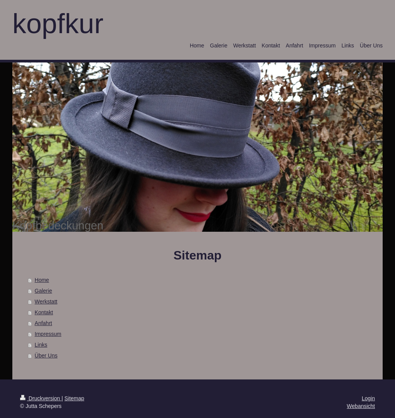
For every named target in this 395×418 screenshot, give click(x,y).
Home (42, 280)
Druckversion (40, 398)
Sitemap (74, 398)
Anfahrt (43, 323)
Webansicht (361, 406)
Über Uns (46, 355)
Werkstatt (46, 301)
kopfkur (57, 23)
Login (368, 398)
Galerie (43, 291)
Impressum (48, 334)
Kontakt (44, 312)
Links (41, 345)
